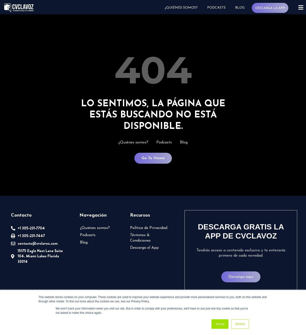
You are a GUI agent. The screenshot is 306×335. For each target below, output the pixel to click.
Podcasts (216, 8)
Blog (239, 8)
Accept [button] (220, 324)
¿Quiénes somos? (180, 8)
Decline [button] (240, 324)
